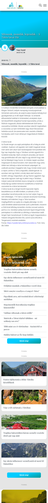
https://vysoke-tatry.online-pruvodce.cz (21, 223)
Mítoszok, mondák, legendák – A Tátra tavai (20, 64)
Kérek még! (24, 341)
